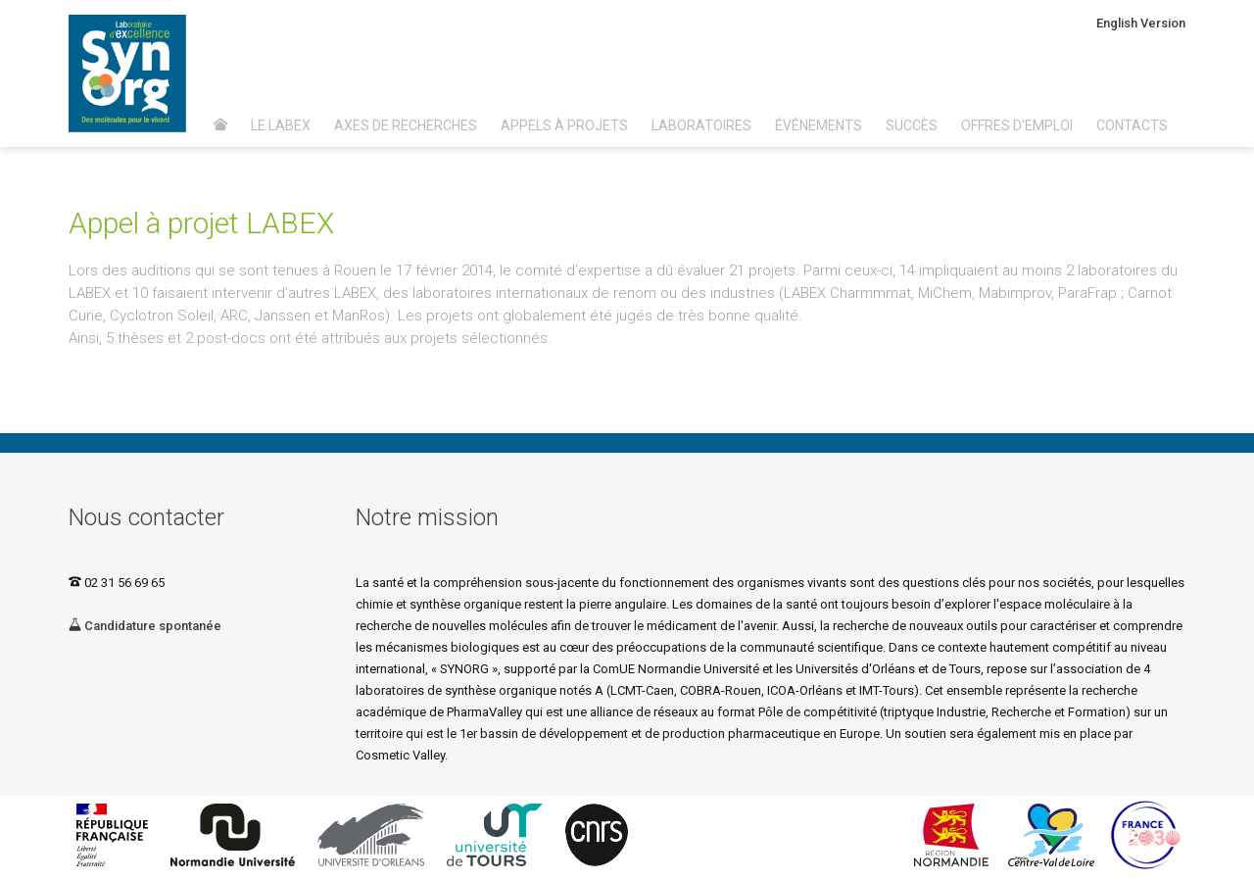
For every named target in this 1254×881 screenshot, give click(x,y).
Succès (912, 125)
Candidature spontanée (145, 625)
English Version (1140, 23)
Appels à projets (564, 125)
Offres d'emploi (1017, 125)
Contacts (1132, 125)
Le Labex (281, 125)
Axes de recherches (405, 125)
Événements (818, 125)
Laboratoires (701, 125)
